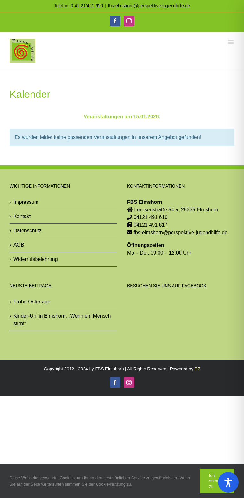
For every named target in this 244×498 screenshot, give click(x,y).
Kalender (30, 94)
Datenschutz (27, 230)
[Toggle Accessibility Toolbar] (228, 482)
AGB (18, 245)
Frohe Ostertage (32, 301)
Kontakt (21, 216)
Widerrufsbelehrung (35, 259)
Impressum (25, 202)
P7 (197, 368)
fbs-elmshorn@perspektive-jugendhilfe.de (149, 5)
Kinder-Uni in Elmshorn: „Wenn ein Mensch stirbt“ (62, 319)
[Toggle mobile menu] (231, 42)
